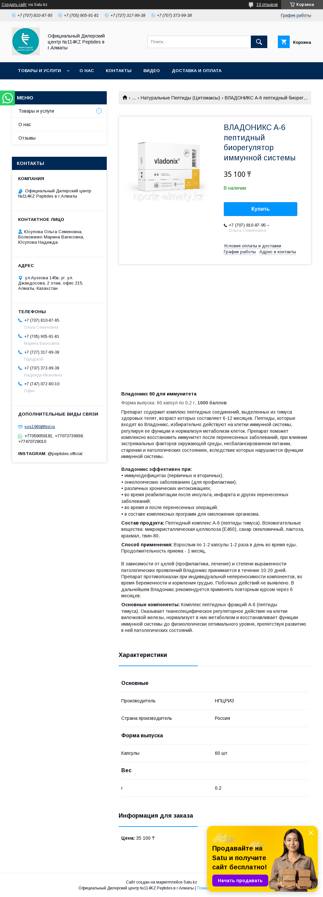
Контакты (119, 70)
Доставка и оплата (196, 70)
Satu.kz (190, 882)
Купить (260, 209)
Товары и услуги (39, 70)
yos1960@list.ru (39, 426)
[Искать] (259, 42)
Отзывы (27, 138)
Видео (151, 70)
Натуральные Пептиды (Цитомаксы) (180, 97)
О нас (86, 70)
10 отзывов (267, 4)
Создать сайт (14, 4)
